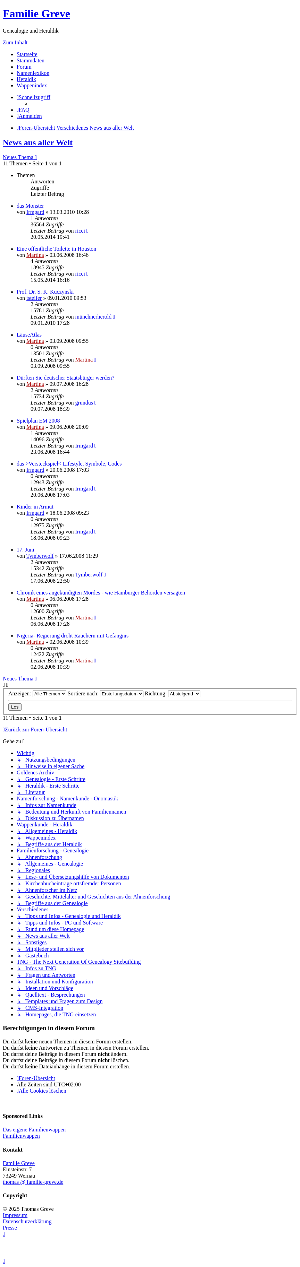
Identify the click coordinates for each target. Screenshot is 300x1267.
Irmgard (35, 212)
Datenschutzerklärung (27, 1221)
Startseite (27, 54)
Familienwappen (21, 1136)
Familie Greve (36, 13)
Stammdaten (30, 60)
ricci (80, 231)
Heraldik (26, 79)
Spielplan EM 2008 (38, 421)
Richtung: (172, 693)
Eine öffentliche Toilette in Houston (56, 249)
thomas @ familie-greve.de (33, 1182)
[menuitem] (23, 110)
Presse (10, 1228)
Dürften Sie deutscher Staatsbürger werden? (65, 378)
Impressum (15, 1215)
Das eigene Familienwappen (34, 1130)
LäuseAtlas (29, 335)
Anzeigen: (37, 693)
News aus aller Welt (38, 142)
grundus (84, 403)
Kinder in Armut (35, 507)
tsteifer (34, 298)
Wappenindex (32, 85)
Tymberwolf (40, 556)
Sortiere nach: (105, 693)
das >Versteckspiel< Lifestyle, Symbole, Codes (69, 464)
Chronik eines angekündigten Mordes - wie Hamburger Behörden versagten (101, 593)
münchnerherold (93, 317)
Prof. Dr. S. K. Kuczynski (45, 292)
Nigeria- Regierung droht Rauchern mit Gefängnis (72, 636)
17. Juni (25, 550)
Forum (24, 67)
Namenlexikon (33, 73)
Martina (35, 255)
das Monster (30, 206)
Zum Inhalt (15, 42)
